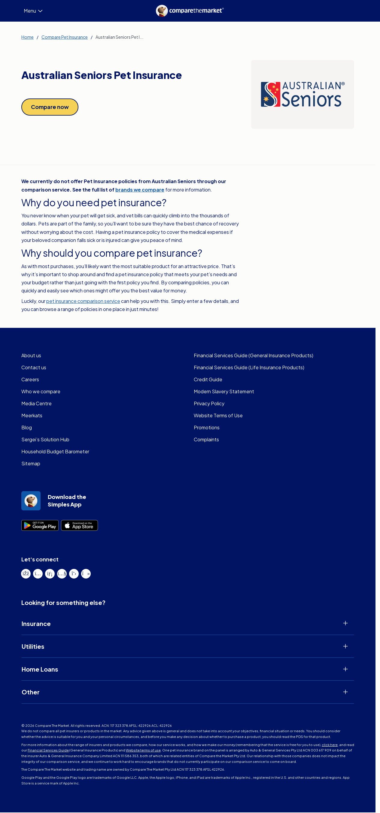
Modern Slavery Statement (222, 391)
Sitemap (30, 464)
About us (30, 355)
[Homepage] (190, 11)
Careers (29, 379)
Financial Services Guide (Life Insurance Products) (248, 367)
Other (31, 692)
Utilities (33, 647)
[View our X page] (74, 574)
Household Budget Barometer (53, 452)
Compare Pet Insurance (63, 37)
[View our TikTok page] (86, 574)
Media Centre (35, 403)
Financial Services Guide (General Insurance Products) (252, 355)
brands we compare (139, 190)
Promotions (206, 428)
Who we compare (40, 391)
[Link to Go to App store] (79, 526)
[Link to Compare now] (49, 106)
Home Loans (40, 669)
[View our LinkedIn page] (50, 574)
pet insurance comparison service (82, 301)
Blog (26, 428)
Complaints (206, 440)
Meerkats (31, 416)
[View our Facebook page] (26, 574)
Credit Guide (207, 379)
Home (26, 37)
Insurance (36, 624)
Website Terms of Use (217, 416)
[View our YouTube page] (62, 574)
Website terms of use (97, 751)
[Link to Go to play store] (40, 526)
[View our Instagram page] (38, 574)
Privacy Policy (209, 403)
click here (296, 745)
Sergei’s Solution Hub (44, 440)
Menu (33, 11)
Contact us (32, 367)
